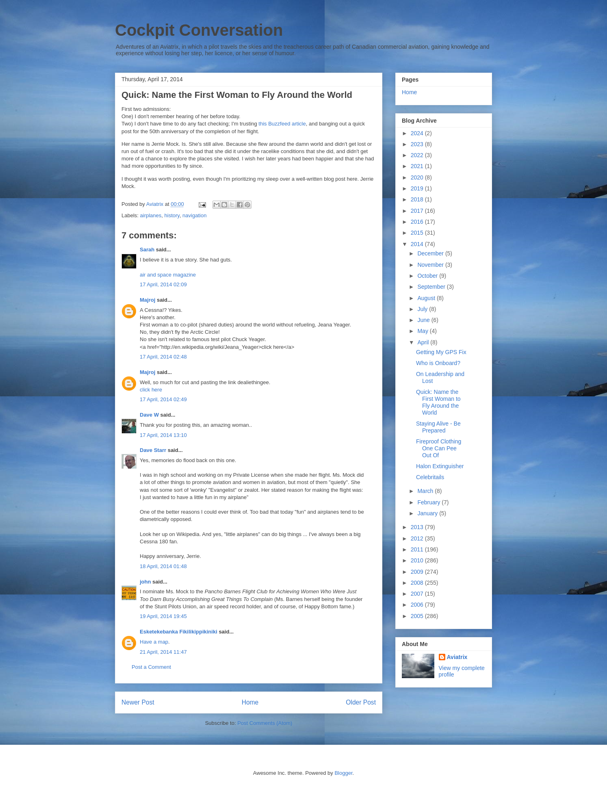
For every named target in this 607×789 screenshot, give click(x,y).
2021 (418, 166)
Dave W (149, 415)
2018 (418, 199)
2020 (418, 177)
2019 (418, 188)
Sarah (147, 249)
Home (250, 702)
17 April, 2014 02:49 (163, 399)
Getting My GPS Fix (441, 352)
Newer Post (137, 702)
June (424, 320)
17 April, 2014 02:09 (163, 284)
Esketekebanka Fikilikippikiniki (178, 632)
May (423, 331)
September (432, 286)
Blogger (343, 773)
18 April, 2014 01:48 (163, 566)
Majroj (147, 300)
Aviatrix (457, 657)
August (426, 298)
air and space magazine (168, 275)
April (423, 342)
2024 (418, 133)
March (426, 491)
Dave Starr (153, 450)
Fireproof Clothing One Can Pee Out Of (438, 448)
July (423, 309)
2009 (418, 572)
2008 (418, 582)
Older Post (361, 702)
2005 (418, 616)
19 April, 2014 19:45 (163, 616)
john (145, 582)
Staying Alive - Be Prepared (438, 427)
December (431, 253)
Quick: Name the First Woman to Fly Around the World (438, 402)
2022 (418, 155)
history (172, 215)
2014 (418, 244)
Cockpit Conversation (199, 30)
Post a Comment (151, 667)
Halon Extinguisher (440, 466)
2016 (418, 221)
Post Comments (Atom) (264, 723)
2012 (418, 538)
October (428, 275)
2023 (418, 144)
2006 (418, 604)
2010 (418, 560)
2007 (418, 593)
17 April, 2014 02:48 (163, 357)
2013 (418, 527)
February (429, 502)
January (428, 513)
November (431, 265)
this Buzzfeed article (282, 124)
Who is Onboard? (438, 363)
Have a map (154, 642)
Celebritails (430, 477)
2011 (418, 549)
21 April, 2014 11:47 (163, 652)
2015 (418, 232)
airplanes (151, 215)
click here (151, 390)
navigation (194, 215)
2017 (418, 211)
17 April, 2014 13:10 (163, 435)
